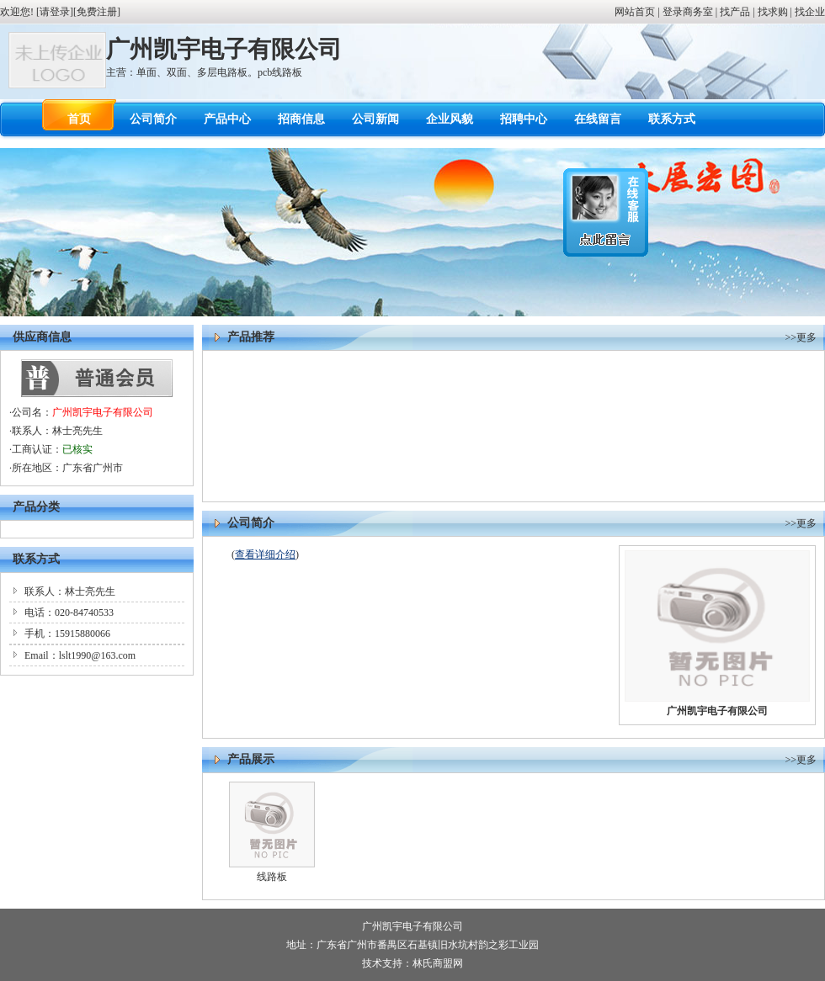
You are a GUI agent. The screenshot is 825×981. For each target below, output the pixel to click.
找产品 (735, 12)
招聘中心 (523, 119)
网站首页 (635, 12)
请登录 (55, 12)
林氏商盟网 (437, 963)
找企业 (810, 12)
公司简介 (153, 119)
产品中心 (227, 119)
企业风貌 (449, 119)
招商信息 (301, 119)
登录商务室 (688, 12)
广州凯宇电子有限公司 (102, 412)
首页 (79, 119)
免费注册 (97, 12)
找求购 (773, 12)
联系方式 (671, 119)
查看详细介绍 (265, 554)
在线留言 (597, 119)
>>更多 (801, 337)
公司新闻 (375, 119)
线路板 (272, 877)
